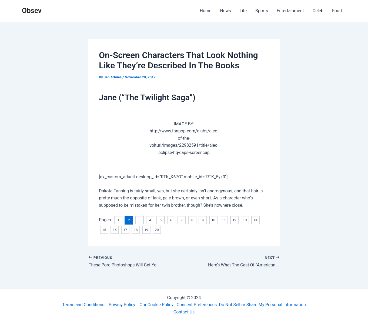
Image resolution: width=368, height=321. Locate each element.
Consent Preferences (197, 304)
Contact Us (184, 312)
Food (337, 10)
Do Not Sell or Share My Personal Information (262, 304)
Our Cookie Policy (156, 304)
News (225, 10)
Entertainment (290, 10)
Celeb (318, 10)
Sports (261, 10)
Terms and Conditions (83, 304)
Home (206, 10)
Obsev (32, 10)
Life (243, 10)
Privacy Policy (122, 304)
